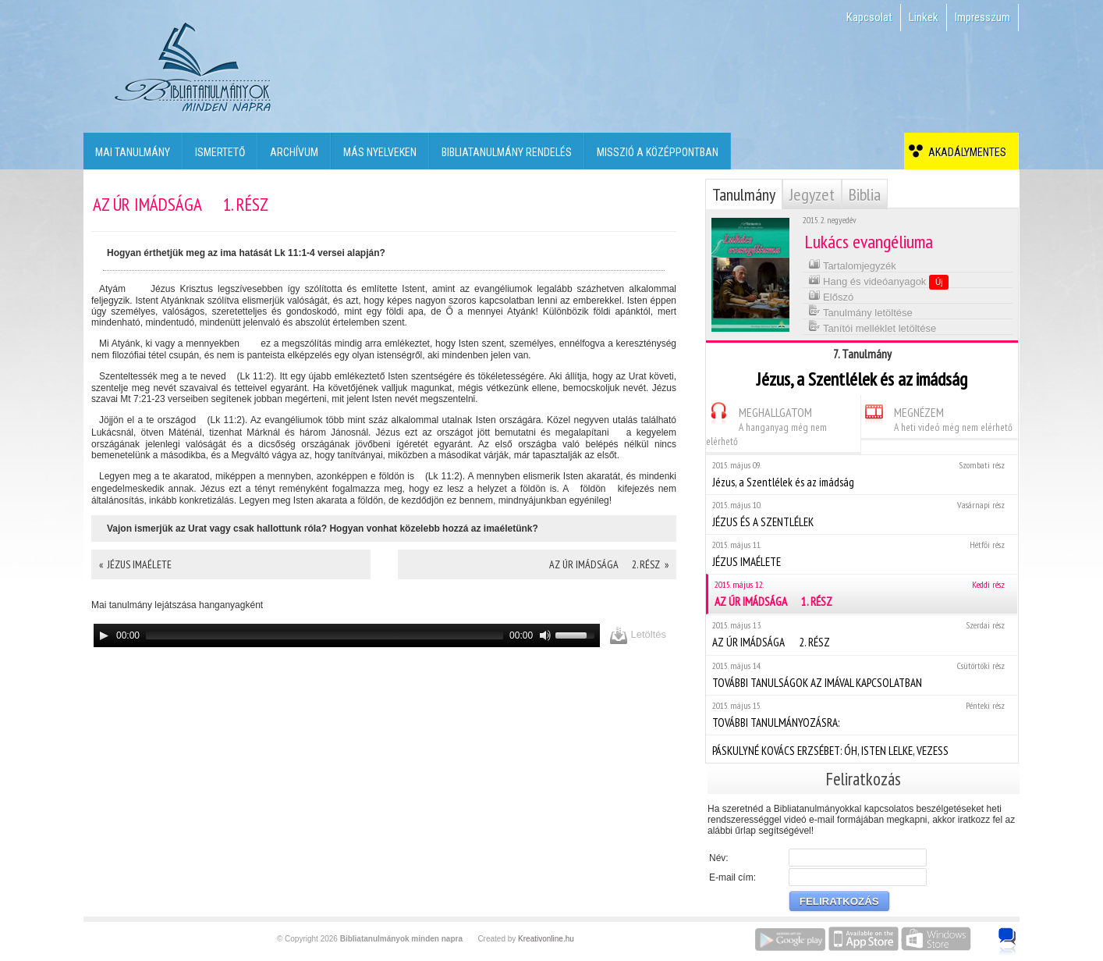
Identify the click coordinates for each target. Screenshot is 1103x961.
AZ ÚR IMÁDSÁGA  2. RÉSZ (861, 634)
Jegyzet (812, 194)
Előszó (831, 295)
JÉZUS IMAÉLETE (861, 554)
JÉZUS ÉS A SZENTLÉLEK (861, 514)
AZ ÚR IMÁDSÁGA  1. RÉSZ (863, 593)
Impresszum (982, 17)
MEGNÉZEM (937, 417)
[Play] (104, 635)
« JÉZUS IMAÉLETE (135, 564)
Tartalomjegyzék (852, 264)
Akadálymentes (965, 152)
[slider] (324, 635)
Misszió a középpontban (657, 152)
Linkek (923, 17)
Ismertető (220, 152)
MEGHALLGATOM (766, 424)
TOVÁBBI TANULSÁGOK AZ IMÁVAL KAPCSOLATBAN (861, 675)
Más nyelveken (380, 152)
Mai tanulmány (132, 152)
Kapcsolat (869, 17)
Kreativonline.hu (546, 938)
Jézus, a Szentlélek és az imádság (861, 474)
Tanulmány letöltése (860, 311)
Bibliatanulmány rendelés (507, 152)
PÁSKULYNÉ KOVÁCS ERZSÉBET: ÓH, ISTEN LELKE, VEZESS (861, 748)
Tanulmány (743, 194)
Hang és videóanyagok (878, 281)
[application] (347, 635)
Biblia (865, 194)
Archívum (294, 152)
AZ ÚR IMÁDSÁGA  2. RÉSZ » (609, 564)
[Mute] (545, 635)
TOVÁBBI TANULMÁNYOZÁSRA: (861, 714)
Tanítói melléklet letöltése (872, 326)
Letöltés (637, 635)
